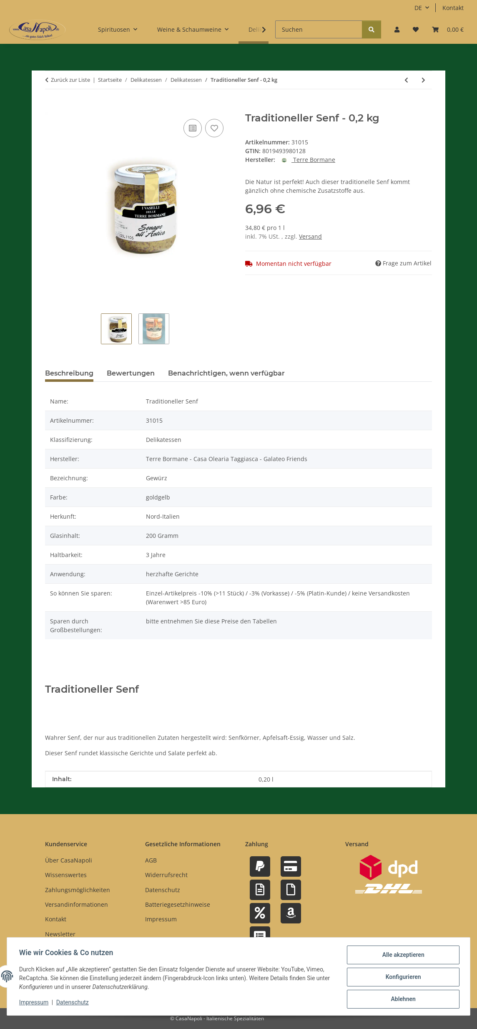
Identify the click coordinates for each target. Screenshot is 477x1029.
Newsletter (60, 934)
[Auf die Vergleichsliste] (192, 128)
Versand (310, 236)
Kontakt (453, 8)
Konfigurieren (401, 977)
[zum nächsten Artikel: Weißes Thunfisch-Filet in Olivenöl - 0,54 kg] (423, 80)
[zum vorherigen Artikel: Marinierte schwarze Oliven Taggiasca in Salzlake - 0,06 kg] (406, 80)
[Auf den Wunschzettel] (214, 128)
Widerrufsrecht (166, 875)
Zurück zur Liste (70, 79)
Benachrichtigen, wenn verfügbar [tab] (226, 373)
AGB (151, 860)
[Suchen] (318, 29)
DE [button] (418, 8)
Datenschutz (74, 1003)
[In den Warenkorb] (51, 107)
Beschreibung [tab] (69, 373)
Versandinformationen (76, 904)
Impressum (35, 1003)
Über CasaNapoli (68, 860)
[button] (397, 29)
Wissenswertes (66, 875)
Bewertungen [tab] (131, 373)
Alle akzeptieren (402, 956)
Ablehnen (401, 999)
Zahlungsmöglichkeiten (77, 890)
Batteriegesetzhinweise (177, 904)
